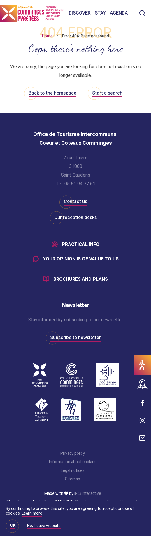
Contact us (75, 201)
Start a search (107, 93)
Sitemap (72, 479)
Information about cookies (72, 462)
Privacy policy (72, 454)
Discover (80, 13)
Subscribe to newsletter (75, 337)
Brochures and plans (80, 279)
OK (12, 525)
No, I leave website (44, 526)
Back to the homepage (52, 93)
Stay (100, 13)
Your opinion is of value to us (81, 259)
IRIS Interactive (87, 494)
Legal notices (73, 471)
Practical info (80, 244)
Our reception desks (75, 217)
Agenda (119, 13)
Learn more (32, 513)
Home (47, 36)
